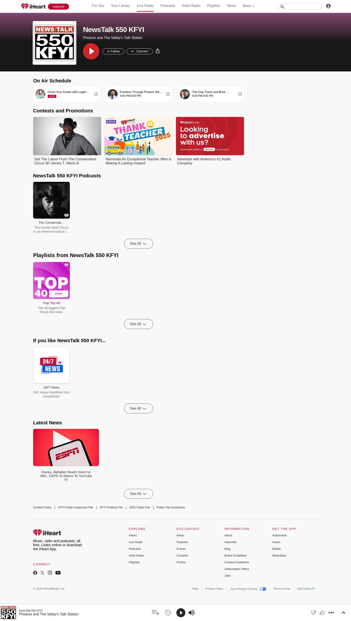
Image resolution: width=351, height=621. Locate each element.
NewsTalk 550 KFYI (31, 610)
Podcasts (168, 6)
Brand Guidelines (236, 555)
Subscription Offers (237, 569)
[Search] (299, 6)
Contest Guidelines (237, 562)
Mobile (276, 548)
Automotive (279, 535)
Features (182, 542)
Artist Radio (191, 6)
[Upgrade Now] (58, 7)
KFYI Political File (111, 507)
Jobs (228, 575)
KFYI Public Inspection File (75, 507)
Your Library (120, 6)
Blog (227, 548)
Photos (181, 562)
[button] (91, 51)
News (231, 6)
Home (276, 542)
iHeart (133, 535)
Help (195, 588)
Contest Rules (42, 507)
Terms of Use (281, 588)
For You (98, 6)
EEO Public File (140, 507)
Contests (182, 555)
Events (181, 548)
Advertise (231, 542)
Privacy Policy (214, 588)
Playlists (213, 6)
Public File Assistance (171, 507)
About (228, 535)
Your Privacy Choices (248, 589)
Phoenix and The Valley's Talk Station (48, 614)
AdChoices (306, 588)
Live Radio (145, 6)
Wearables (279, 555)
